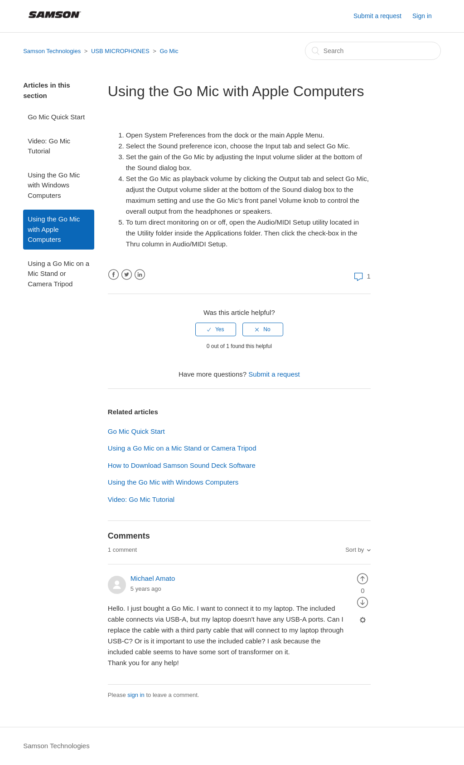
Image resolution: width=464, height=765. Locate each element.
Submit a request (377, 16)
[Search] (373, 51)
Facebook (113, 274)
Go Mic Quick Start (56, 117)
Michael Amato (152, 578)
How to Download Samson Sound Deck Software (182, 465)
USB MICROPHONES (120, 51)
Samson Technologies (52, 51)
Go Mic (169, 51)
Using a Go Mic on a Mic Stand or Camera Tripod (58, 274)
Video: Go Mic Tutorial (49, 146)
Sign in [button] (422, 16)
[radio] (215, 329)
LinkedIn (139, 274)
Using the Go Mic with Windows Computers (54, 185)
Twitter (126, 274)
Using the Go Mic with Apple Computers (54, 229)
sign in (136, 694)
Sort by (354, 549)
